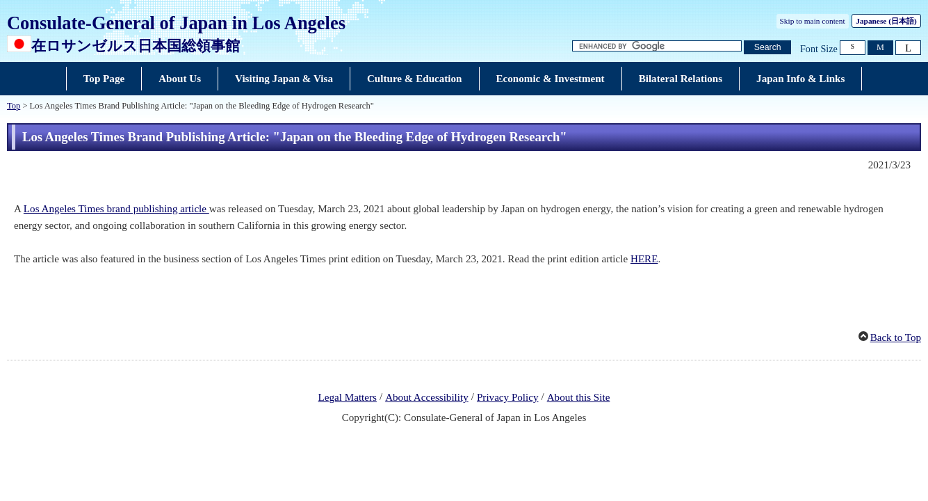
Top (13, 106)
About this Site (578, 397)
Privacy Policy (508, 397)
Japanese (886, 21)
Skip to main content (812, 21)
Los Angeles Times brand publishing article (116, 208)
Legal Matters (347, 397)
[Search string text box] (657, 46)
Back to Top (895, 337)
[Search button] (767, 47)
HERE (644, 258)
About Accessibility (427, 397)
